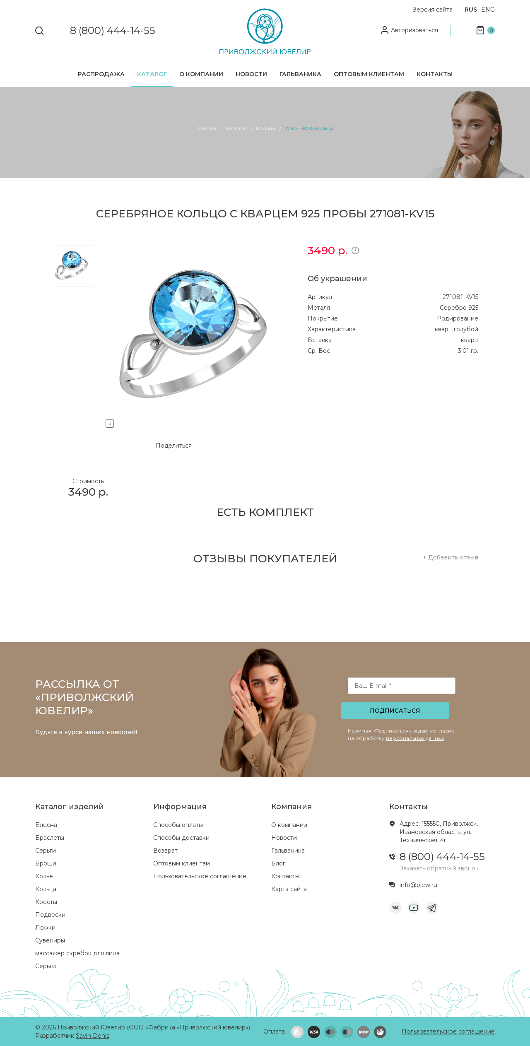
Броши (45, 863)
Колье (44, 876)
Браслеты (49, 837)
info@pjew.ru (418, 885)
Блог (278, 863)
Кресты (46, 902)
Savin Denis (92, 1035)
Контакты (435, 74)
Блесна (46, 825)
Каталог (152, 74)
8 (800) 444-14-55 (112, 30)
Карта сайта (289, 889)
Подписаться (395, 710)
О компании (201, 74)
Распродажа (101, 74)
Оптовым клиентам (369, 74)
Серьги (45, 850)
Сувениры (50, 940)
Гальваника (300, 74)
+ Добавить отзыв (450, 557)
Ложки (45, 927)
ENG (488, 9)
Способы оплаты (178, 825)
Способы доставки (181, 837)
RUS (471, 9)
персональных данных (415, 738)
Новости (251, 74)
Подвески (50, 914)
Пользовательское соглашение (199, 876)
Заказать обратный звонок (439, 868)
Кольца (45, 889)
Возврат (165, 850)
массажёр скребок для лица (77, 953)
